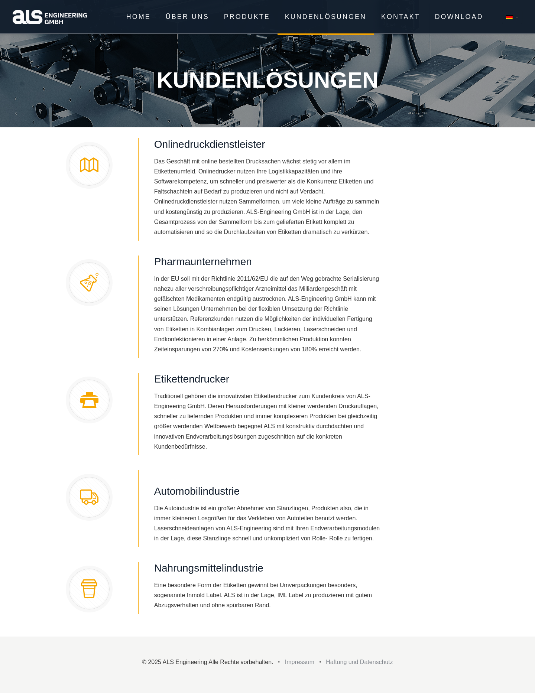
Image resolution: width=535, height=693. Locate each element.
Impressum (299, 662)
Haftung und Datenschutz (359, 662)
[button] (16, 676)
